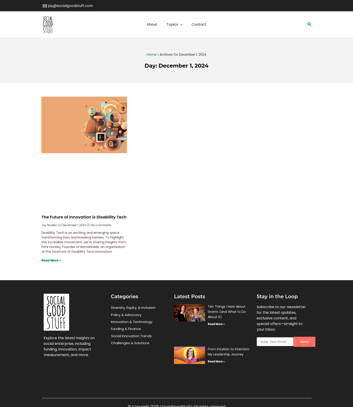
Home (151, 54)
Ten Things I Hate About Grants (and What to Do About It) (227, 311)
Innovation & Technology (131, 323)
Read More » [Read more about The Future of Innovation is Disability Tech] (51, 260)
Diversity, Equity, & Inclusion (133, 308)
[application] (180, 25)
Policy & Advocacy (126, 316)
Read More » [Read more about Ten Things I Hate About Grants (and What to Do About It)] (216, 324)
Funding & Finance (126, 331)
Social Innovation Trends (131, 339)
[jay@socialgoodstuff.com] (67, 6)
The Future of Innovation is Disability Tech (84, 217)
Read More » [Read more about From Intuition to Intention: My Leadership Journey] (216, 361)
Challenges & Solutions (130, 347)
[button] (310, 24)
